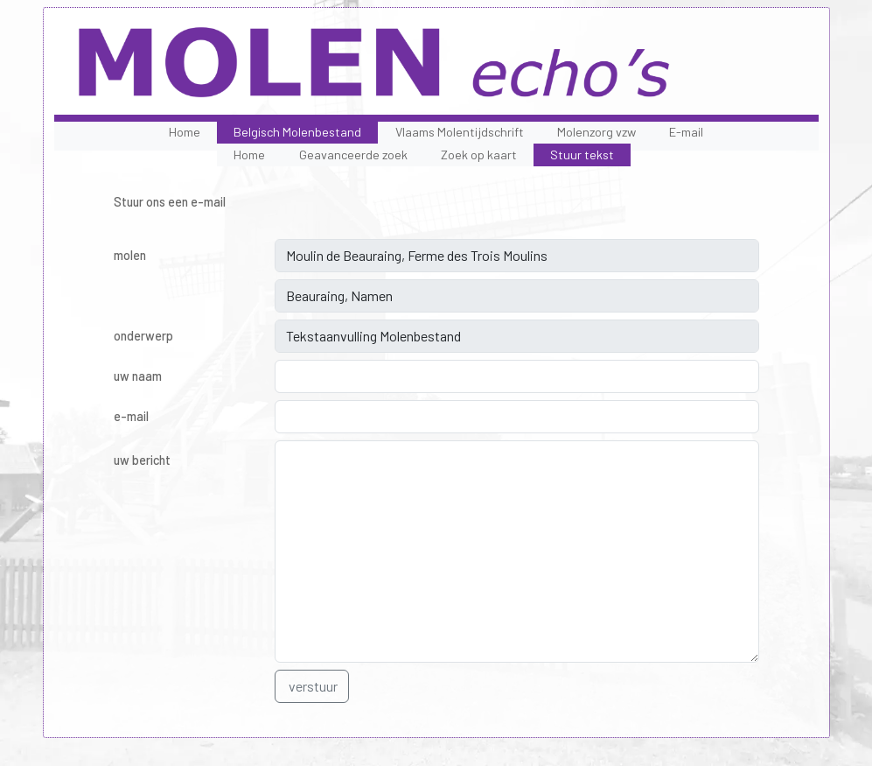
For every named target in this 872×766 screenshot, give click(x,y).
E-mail (686, 131)
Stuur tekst (582, 154)
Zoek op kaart (479, 154)
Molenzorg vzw (596, 131)
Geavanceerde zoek (353, 154)
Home (184, 131)
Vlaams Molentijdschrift (459, 131)
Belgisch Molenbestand (297, 131)
